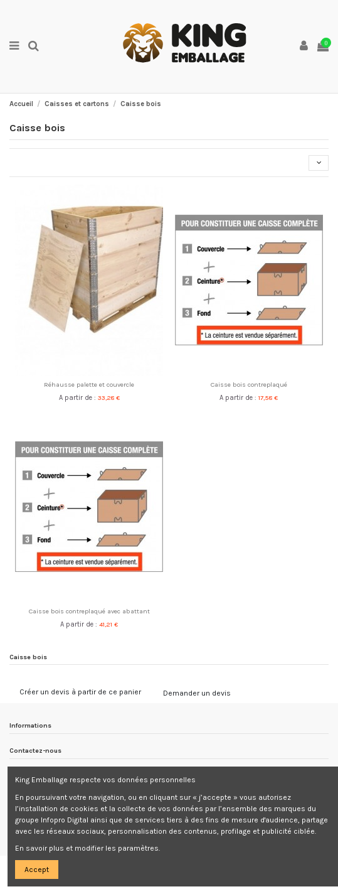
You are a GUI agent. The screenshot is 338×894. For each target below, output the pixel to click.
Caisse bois (28, 657)
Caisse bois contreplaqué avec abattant (89, 611)
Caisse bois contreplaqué (249, 384)
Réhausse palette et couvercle (89, 384)
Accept (36, 869)
